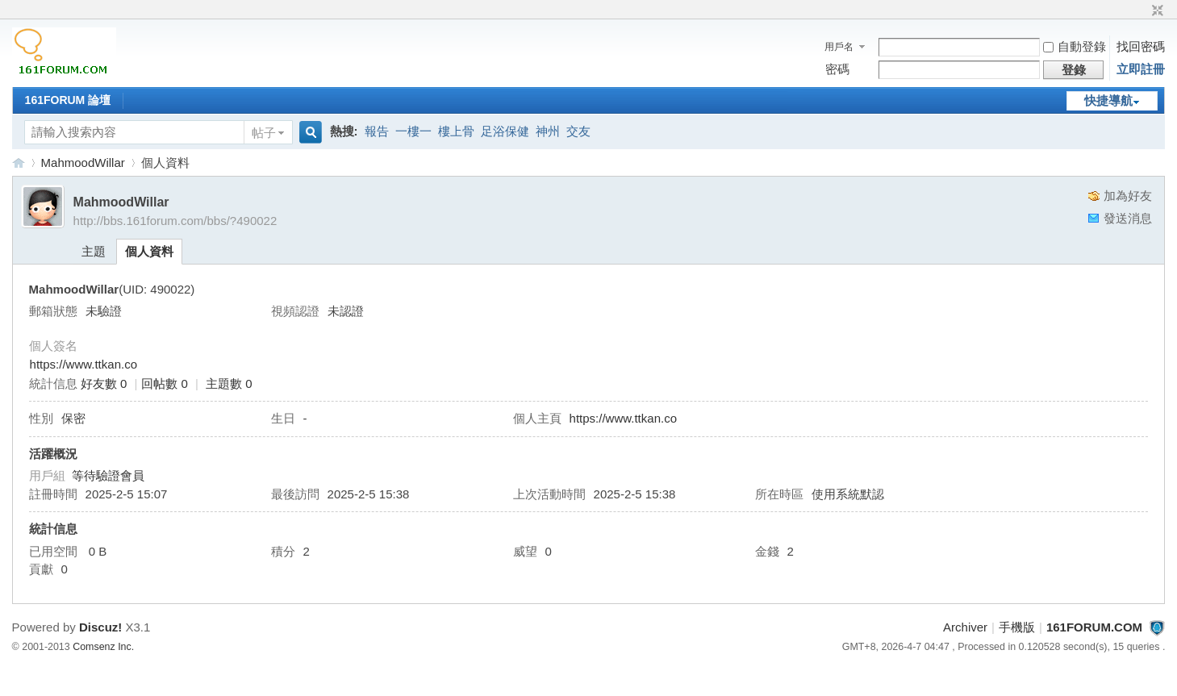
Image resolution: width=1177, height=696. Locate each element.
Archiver (965, 627)
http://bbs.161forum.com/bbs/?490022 (175, 220)
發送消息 (1128, 218)
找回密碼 (1140, 46)
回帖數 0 (164, 383)
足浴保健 (505, 131)
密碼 (837, 69)
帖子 (264, 133)
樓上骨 (456, 131)
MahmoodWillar (83, 162)
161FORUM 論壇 (68, 100)
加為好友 (1128, 195)
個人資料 (149, 251)
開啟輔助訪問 (1142, 11)
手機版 (1017, 627)
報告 (377, 131)
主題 (93, 251)
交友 (578, 131)
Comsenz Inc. (103, 646)
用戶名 (839, 46)
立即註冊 (1140, 69)
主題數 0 (229, 383)
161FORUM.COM (18, 162)
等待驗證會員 (108, 475)
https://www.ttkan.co (83, 364)
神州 (548, 131)
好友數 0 (104, 383)
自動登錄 (1074, 46)
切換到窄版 (1155, 11)
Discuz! (100, 627)
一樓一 (413, 131)
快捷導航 (1108, 100)
